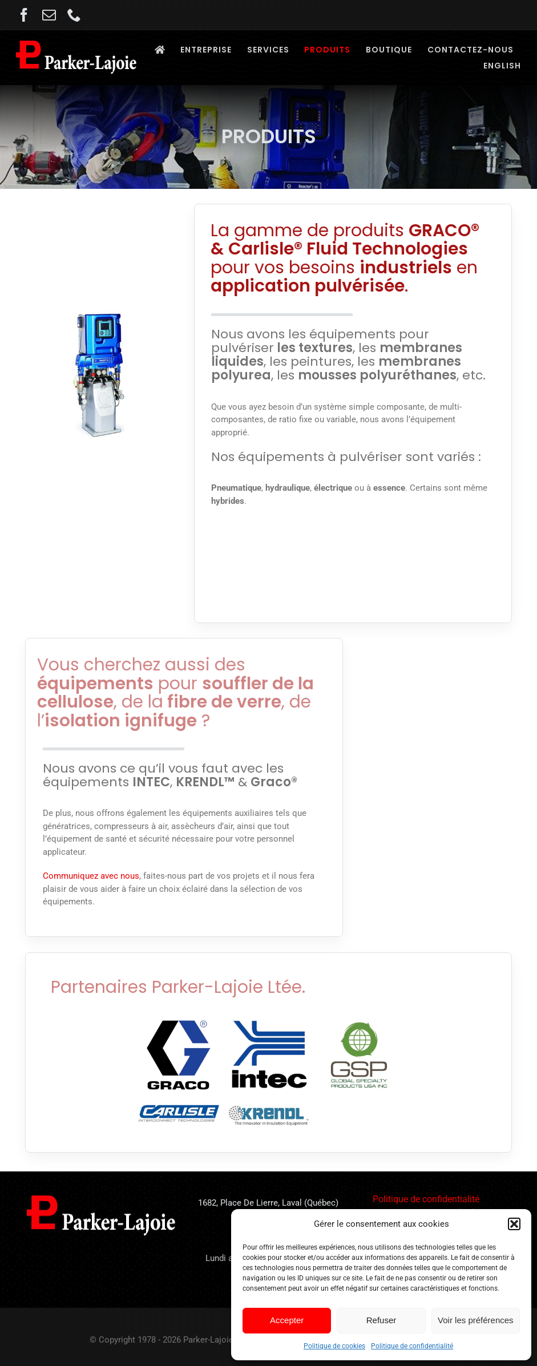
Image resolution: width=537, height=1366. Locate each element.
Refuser (381, 1320)
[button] (514, 1224)
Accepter (287, 1320)
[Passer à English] (502, 66)
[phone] (74, 15)
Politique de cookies (334, 1346)
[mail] (49, 15)
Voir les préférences (476, 1320)
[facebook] (24, 15)
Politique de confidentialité (412, 1346)
